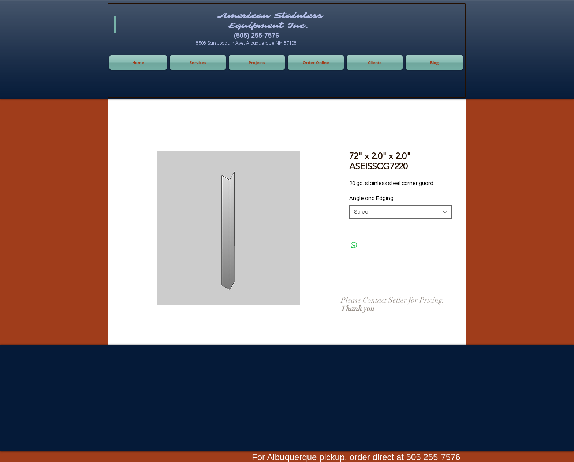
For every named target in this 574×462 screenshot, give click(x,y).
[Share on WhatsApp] (354, 245)
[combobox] (400, 212)
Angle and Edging (371, 198)
